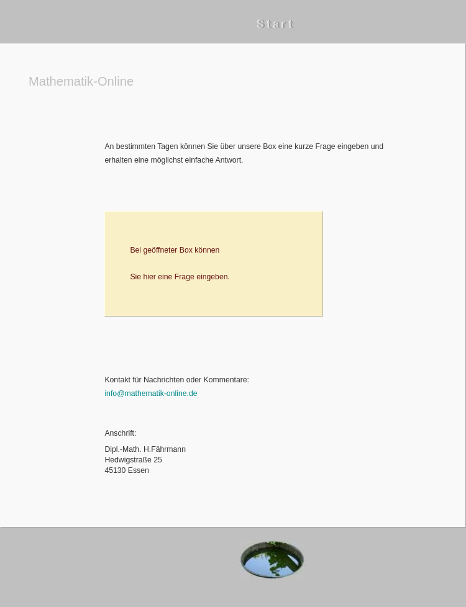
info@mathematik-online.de (150, 393)
